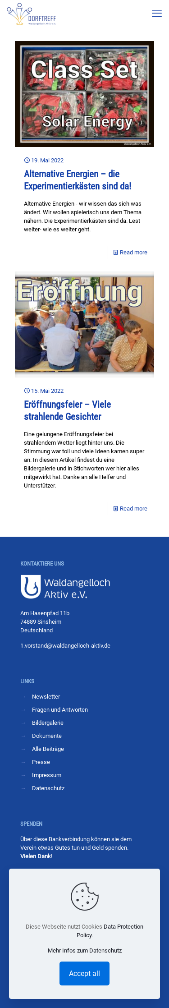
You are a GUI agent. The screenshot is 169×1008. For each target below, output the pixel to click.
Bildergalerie (48, 722)
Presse (41, 762)
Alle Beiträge (48, 749)
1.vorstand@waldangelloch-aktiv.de (65, 645)
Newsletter (46, 696)
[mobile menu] (156, 13)
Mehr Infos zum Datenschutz (85, 950)
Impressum (46, 775)
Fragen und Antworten (60, 709)
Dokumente (47, 735)
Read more (133, 252)
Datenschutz (48, 788)
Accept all (84, 973)
